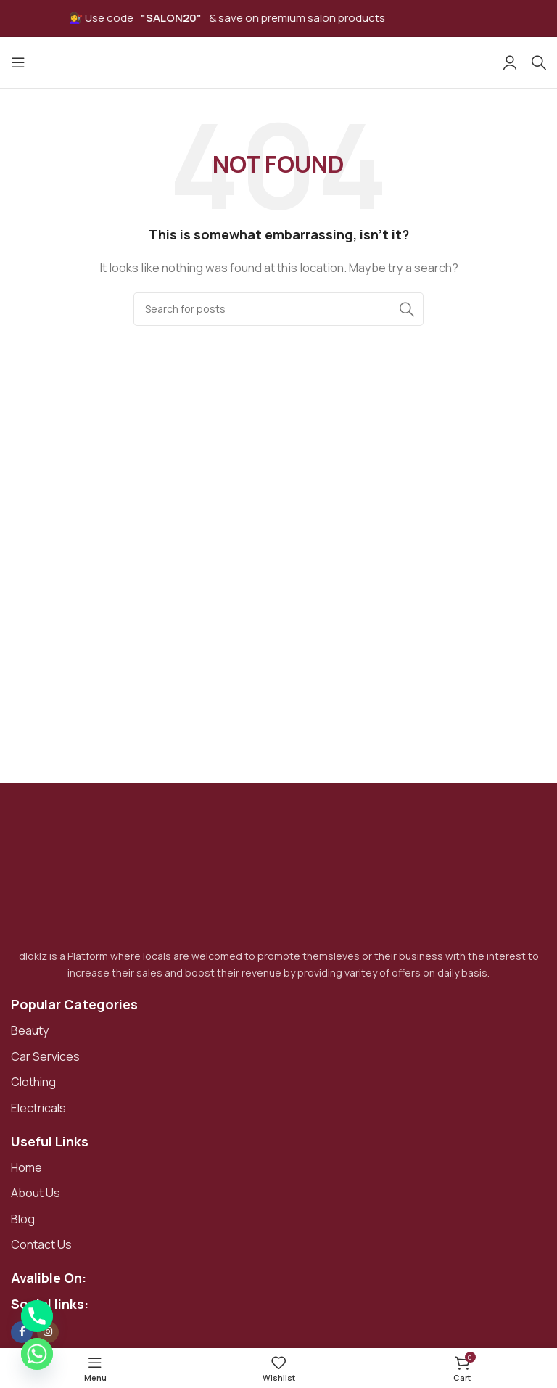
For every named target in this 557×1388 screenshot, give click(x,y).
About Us (35, 1193)
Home (26, 1167)
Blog (23, 1219)
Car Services (45, 1056)
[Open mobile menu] (18, 62)
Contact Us (41, 1244)
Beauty (30, 1030)
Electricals (38, 1108)
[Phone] (37, 1316)
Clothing (33, 1082)
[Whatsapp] (37, 1354)
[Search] (538, 62)
